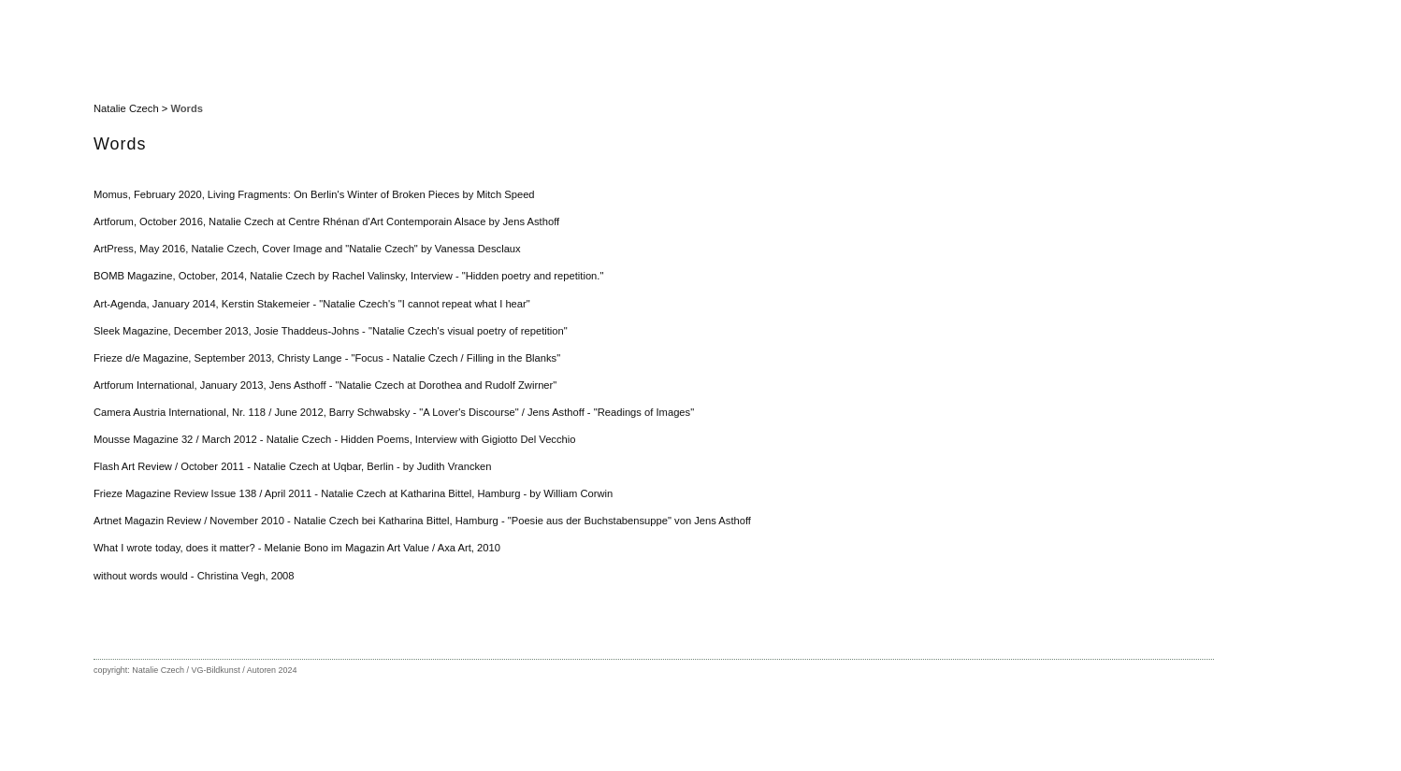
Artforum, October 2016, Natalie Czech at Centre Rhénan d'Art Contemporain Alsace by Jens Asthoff (326, 221)
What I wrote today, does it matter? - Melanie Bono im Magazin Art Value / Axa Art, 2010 (297, 547)
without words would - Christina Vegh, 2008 (194, 575)
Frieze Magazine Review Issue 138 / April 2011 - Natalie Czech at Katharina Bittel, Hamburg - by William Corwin (353, 493)
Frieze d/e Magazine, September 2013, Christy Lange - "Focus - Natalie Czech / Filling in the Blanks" (327, 358)
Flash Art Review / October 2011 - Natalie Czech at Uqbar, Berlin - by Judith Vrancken (293, 466)
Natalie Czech (126, 108)
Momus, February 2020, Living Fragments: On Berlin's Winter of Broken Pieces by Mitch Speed (314, 194)
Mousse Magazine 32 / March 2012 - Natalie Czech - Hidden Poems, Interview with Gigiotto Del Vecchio (335, 439)
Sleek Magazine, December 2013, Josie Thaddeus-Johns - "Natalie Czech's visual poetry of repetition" (331, 330)
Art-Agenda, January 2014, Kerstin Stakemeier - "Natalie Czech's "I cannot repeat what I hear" (312, 303)
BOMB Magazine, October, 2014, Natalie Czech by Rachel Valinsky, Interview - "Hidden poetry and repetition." (348, 275)
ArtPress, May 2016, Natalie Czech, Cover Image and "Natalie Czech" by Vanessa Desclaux (307, 248)
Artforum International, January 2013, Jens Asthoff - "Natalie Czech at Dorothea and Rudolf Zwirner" (325, 385)
